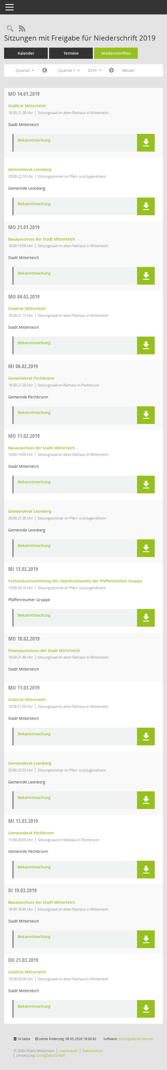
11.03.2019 (24, 687)
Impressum (68, 1050)
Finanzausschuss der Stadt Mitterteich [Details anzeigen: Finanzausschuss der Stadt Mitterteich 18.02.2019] (44, 650)
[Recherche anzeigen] (10, 28)
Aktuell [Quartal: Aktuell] (128, 70)
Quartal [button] (25, 70)
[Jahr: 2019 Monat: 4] (111, 70)
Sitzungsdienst (136, 1039)
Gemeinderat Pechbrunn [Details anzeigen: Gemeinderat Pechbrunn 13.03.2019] (31, 832)
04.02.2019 (24, 296)
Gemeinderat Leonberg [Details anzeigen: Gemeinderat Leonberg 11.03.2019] (29, 763)
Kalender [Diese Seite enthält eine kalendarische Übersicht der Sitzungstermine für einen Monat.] (26, 53)
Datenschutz (92, 1050)
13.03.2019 (23, 821)
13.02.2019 (23, 569)
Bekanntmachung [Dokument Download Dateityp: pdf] (34, 140)
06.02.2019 (23, 366)
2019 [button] (94, 70)
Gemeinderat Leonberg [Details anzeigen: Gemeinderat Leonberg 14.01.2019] (29, 169)
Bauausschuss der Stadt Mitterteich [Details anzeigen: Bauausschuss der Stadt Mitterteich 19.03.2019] (41, 902)
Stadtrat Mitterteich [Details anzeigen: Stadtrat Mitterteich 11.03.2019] (27, 699)
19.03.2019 (22, 890)
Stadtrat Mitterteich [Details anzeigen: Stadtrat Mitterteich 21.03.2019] (27, 971)
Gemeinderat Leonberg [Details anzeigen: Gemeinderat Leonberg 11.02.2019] (29, 511)
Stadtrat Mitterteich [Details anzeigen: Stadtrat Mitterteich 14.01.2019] (27, 105)
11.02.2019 (24, 435)
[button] (146, 143)
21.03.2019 (23, 960)
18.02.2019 (24, 638)
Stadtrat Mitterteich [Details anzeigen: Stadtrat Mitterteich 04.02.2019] (27, 308)
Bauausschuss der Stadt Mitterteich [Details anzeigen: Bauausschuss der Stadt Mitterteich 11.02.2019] (41, 447)
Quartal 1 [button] (69, 70)
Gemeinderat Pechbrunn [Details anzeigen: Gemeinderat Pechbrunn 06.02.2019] (31, 378)
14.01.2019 (24, 93)
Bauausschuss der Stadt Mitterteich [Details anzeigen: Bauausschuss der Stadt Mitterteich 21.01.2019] (41, 239)
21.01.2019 (24, 227)
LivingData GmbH (50, 1055)
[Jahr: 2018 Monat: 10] (44, 70)
